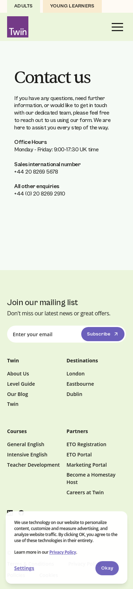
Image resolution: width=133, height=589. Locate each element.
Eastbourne (80, 383)
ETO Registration (86, 444)
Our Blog (17, 394)
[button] (117, 26)
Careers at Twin (85, 492)
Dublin (75, 394)
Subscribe (103, 334)
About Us (18, 373)
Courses (17, 431)
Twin (12, 404)
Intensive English (27, 454)
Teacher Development (33, 464)
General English (25, 444)
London (76, 373)
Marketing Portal (87, 464)
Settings (24, 568)
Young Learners (72, 6)
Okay (107, 568)
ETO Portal (79, 454)
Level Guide (21, 383)
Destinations (82, 360)
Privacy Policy (62, 552)
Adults (23, 6)
